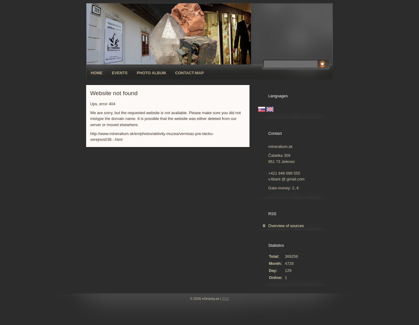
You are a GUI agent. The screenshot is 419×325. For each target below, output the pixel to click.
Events (119, 73)
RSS (225, 298)
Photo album (151, 73)
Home (96, 73)
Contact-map (189, 73)
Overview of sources (286, 225)
